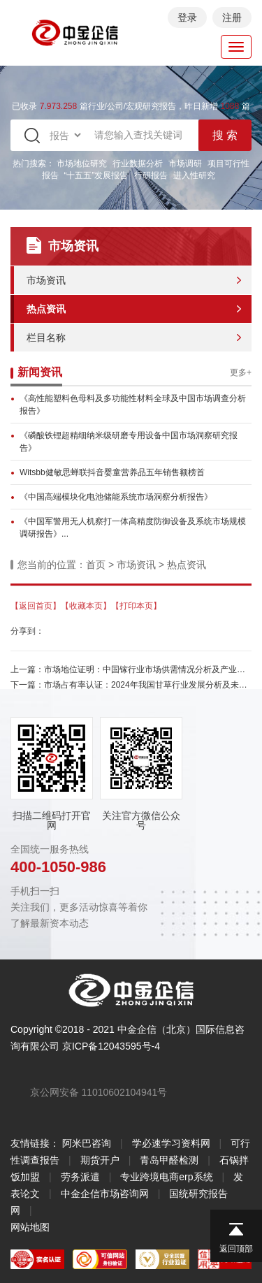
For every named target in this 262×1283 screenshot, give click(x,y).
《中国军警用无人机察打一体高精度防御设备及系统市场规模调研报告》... (133, 527)
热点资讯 (46, 308)
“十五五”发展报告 (96, 175)
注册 (232, 17)
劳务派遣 (80, 1176)
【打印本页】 (136, 606)
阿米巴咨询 (86, 1143)
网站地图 (30, 1227)
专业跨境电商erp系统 (166, 1176)
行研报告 (151, 175)
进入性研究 (194, 175)
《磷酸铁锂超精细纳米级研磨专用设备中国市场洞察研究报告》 (129, 441)
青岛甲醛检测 (169, 1160)
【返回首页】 (35, 606)
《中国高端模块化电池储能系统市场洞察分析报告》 (116, 497)
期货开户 (99, 1160)
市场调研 (185, 163)
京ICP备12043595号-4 (111, 1046)
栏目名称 (46, 337)
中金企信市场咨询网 (105, 1193)
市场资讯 (46, 280)
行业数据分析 (137, 163)
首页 (95, 564)
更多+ (241, 372)
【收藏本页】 (86, 606)
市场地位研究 (82, 163)
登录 (187, 17)
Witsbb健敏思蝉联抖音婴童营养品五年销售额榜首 (112, 472)
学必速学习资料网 (171, 1143)
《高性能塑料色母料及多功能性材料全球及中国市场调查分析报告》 (133, 404)
